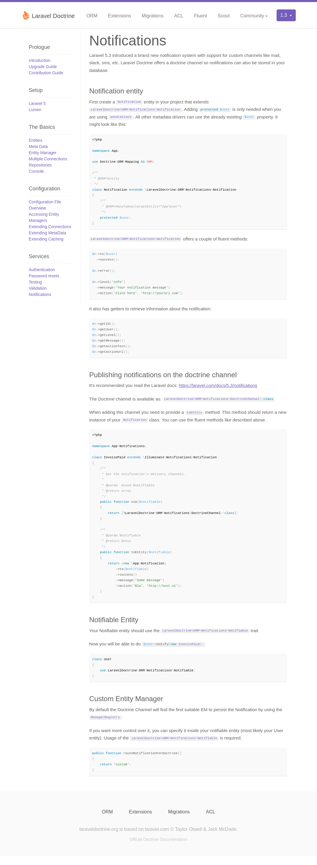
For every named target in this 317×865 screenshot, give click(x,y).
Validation (38, 288)
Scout (224, 15)
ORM (91, 15)
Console (36, 171)
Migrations (153, 15)
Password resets (44, 275)
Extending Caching (46, 239)
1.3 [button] (284, 15)
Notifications (40, 294)
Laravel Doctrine (48, 15)
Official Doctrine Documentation (158, 848)
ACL (178, 15)
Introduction (39, 60)
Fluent (200, 15)
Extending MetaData (47, 232)
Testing (35, 282)
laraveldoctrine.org (98, 838)
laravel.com (157, 838)
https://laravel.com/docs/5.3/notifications (218, 389)
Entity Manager (43, 152)
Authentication (42, 269)
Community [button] (252, 15)
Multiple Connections (48, 158)
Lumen (35, 109)
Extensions (119, 15)
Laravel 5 (37, 103)
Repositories (40, 165)
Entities (35, 140)
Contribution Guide (46, 72)
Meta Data (38, 146)
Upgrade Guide (43, 66)
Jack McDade (222, 838)
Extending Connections (50, 226)
